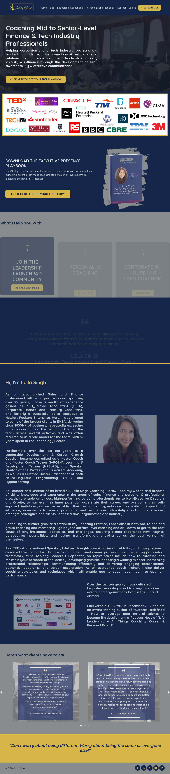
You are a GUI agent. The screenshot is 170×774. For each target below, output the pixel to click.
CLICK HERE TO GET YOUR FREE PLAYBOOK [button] (36, 79)
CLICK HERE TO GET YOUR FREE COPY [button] (38, 194)
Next (168, 692)
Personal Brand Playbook (100, 7)
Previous (1, 692)
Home (43, 7)
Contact (121, 7)
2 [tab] (85, 725)
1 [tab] (81, 725)
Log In (132, 7)
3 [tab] (88, 725)
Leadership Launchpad (70, 7)
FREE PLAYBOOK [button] (150, 7)
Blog (51, 7)
